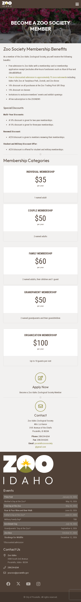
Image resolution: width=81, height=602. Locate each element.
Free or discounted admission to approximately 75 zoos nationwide (38, 77)
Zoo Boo (8, 533)
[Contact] (40, 406)
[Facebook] (8, 584)
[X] (18, 584)
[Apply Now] (40, 378)
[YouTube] (28, 584)
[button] (77, 4)
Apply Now (40, 387)
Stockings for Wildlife (13, 537)
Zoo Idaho (12, 555)
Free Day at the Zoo (12, 506)
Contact (40, 415)
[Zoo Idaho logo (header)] (7, 4)
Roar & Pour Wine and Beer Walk (18, 510)
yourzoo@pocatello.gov (18, 573)
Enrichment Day (10, 524)
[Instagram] (38, 584)
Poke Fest (8, 497)
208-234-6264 (13, 567)
